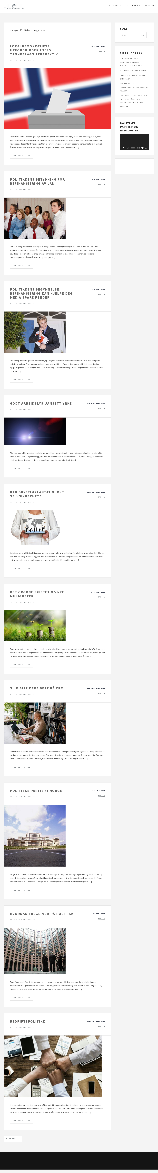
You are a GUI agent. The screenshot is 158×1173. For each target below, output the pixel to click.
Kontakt (149, 6)
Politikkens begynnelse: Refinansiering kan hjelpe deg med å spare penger (41, 294)
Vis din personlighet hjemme (133, 70)
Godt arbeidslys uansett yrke (41, 404)
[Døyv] (142, 148)
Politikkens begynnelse (22, 60)
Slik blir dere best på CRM (37, 690)
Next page (14, 1142)
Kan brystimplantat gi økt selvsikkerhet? (37, 495)
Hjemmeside (115, 6)
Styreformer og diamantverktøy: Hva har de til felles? (134, 87)
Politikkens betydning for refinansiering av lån (37, 181)
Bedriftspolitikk (27, 1024)
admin (102, 51)
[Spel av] (123, 148)
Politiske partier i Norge (36, 793)
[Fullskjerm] (146, 148)
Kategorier (133, 6)
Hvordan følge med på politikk (42, 916)
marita (101, 185)
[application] (134, 142)
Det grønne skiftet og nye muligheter (37, 595)
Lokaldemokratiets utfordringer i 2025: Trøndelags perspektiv (34, 50)
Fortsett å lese (22, 156)
